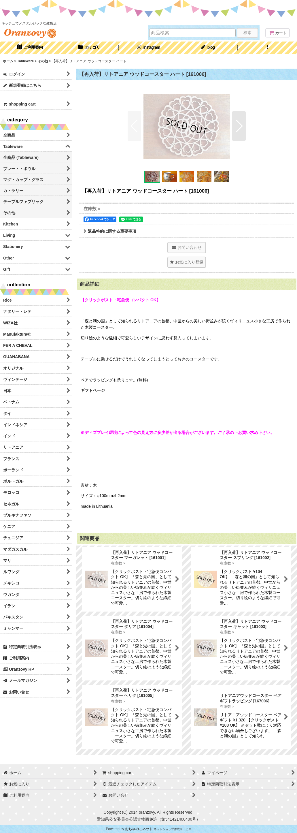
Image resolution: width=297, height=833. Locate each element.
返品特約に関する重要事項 (110, 231)
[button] (267, 48)
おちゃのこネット (139, 829)
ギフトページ (93, 390)
